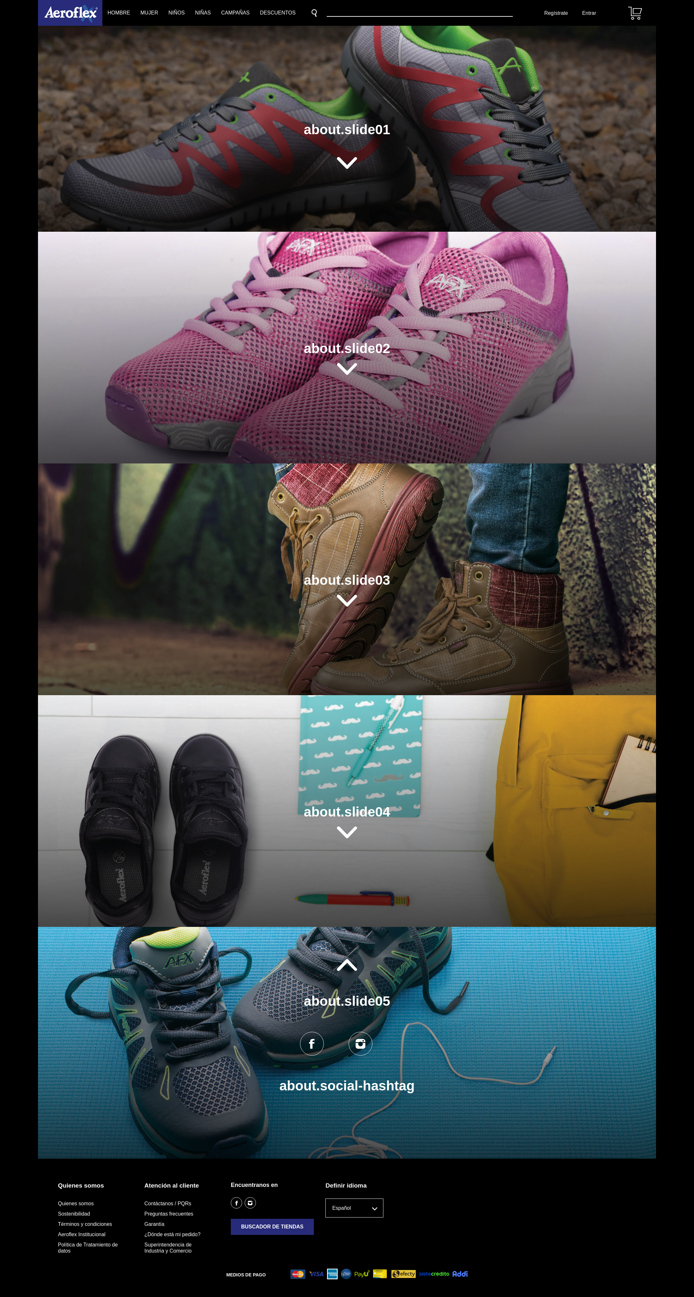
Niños (176, 12)
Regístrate (556, 13)
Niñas (203, 12)
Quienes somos (76, 1203)
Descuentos (278, 12)
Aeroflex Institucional (82, 1234)
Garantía (154, 1224)
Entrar (589, 13)
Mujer (149, 12)
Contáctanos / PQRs (167, 1203)
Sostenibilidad (74, 1214)
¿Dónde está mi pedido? (172, 1234)
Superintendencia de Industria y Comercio (168, 1248)
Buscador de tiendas (272, 1226)
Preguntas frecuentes (168, 1214)
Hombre (119, 12)
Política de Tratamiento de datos (88, 1248)
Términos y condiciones (85, 1224)
